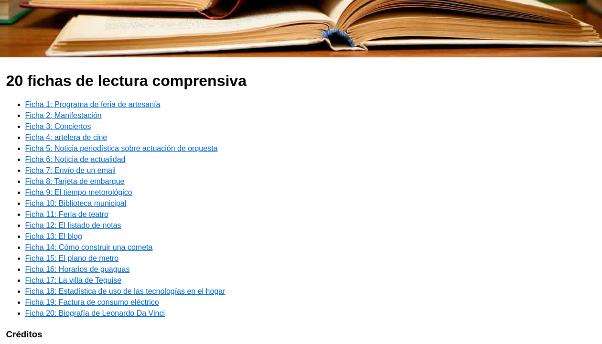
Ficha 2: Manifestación (63, 115)
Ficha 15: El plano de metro (72, 258)
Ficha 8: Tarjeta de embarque (75, 181)
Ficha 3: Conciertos (58, 126)
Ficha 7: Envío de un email (70, 170)
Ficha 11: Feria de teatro (66, 214)
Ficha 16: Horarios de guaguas (77, 269)
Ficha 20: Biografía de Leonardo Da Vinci (95, 313)
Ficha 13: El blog (53, 236)
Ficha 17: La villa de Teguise (73, 280)
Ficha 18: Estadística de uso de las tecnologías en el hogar (125, 291)
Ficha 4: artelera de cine (66, 137)
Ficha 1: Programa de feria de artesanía (93, 104)
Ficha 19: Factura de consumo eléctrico (92, 302)
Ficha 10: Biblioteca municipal (76, 203)
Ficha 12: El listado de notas (73, 225)
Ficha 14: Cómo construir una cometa (89, 247)
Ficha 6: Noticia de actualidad (75, 159)
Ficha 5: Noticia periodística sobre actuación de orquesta (121, 148)
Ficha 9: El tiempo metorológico (78, 192)
